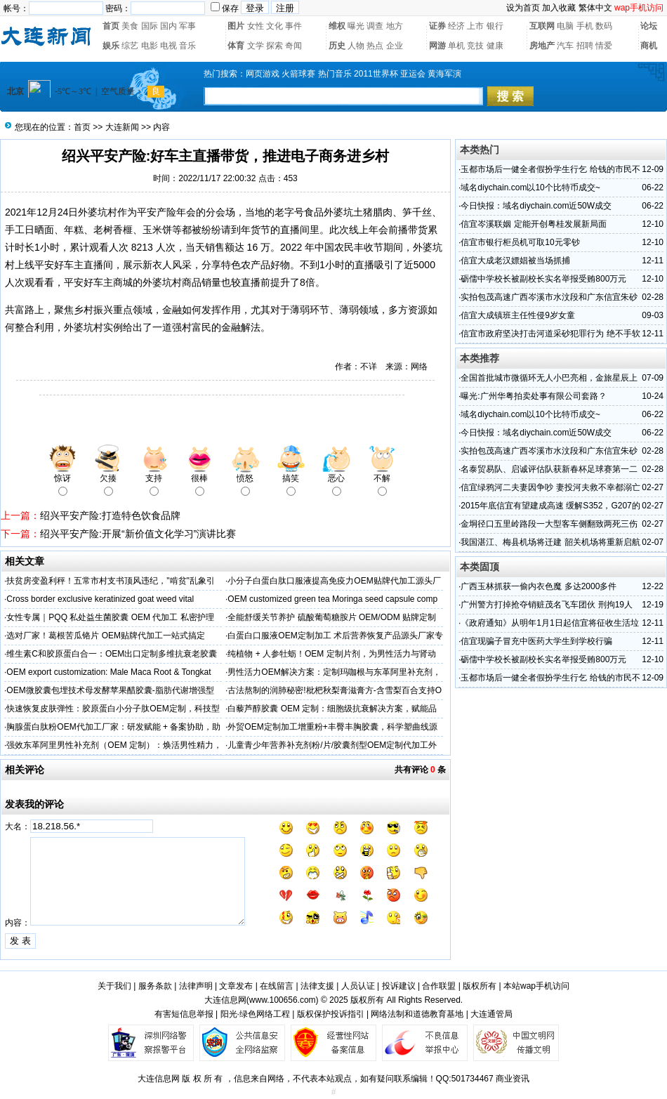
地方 (394, 26)
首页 (111, 26)
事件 (293, 26)
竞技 (475, 46)
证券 (437, 26)
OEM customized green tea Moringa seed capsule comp (332, 599)
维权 (337, 26)
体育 (235, 46)
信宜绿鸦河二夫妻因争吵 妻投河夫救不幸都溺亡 (550, 487)
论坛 (648, 26)
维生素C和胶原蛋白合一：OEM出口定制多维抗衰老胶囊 (111, 654)
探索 (274, 46)
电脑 (565, 26)
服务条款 (155, 986)
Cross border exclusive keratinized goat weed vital (100, 599)
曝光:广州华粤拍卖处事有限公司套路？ (533, 396)
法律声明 (196, 986)
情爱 (603, 46)
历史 (337, 46)
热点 (374, 46)
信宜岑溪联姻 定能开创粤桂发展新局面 (533, 224)
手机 (584, 26)
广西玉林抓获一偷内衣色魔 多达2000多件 (538, 586)
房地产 (542, 46)
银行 (495, 26)
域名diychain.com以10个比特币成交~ (530, 187)
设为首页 (523, 8)
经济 (456, 26)
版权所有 (479, 986)
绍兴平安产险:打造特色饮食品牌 (110, 515)
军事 (187, 26)
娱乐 (111, 46)
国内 (168, 26)
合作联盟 (439, 986)
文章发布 (236, 986)
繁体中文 (595, 8)
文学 (255, 46)
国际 (149, 26)
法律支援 (317, 986)
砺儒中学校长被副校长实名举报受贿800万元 (543, 279)
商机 (648, 46)
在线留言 (276, 986)
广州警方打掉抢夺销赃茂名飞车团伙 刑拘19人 (547, 605)
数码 (603, 26)
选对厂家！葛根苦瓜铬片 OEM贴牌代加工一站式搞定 (105, 635)
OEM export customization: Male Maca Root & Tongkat (108, 672)
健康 (495, 46)
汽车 (565, 46)
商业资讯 (512, 1079)
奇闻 (293, 46)
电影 (149, 46)
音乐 (187, 46)
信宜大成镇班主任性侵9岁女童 (518, 315)
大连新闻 (122, 127)
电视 (168, 46)
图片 (235, 26)
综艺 (129, 46)
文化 (274, 26)
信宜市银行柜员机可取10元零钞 (520, 242)
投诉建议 (399, 986)
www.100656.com (282, 1000)
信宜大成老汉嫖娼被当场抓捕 (515, 260)
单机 (456, 46)
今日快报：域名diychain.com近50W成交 (536, 206)
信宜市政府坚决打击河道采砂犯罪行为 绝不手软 (550, 333)
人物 (356, 46)
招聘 (584, 46)
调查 (374, 26)
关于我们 (114, 986)
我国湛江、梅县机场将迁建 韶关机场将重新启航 (550, 542)
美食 (129, 26)
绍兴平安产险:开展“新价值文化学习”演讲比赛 (138, 533)
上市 (475, 26)
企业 (394, 46)
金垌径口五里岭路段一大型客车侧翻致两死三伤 (549, 524)
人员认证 (358, 986)
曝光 (356, 26)
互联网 (542, 26)
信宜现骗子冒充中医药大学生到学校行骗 (536, 641)
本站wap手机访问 (536, 986)
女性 (255, 26)
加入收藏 (559, 8)
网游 (437, 46)
